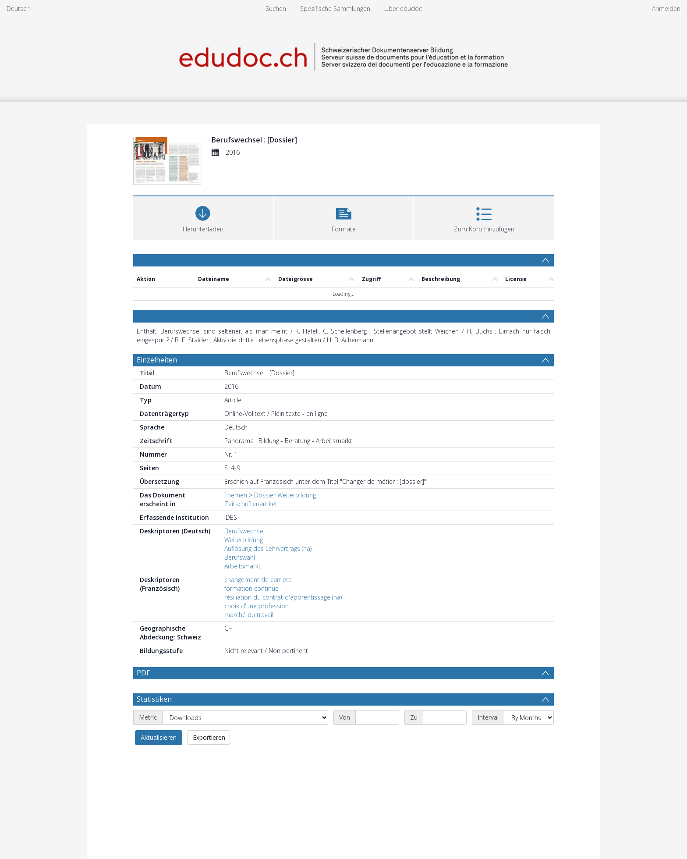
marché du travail (248, 615)
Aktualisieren (159, 737)
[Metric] (245, 717)
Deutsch (18, 8)
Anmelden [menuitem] (666, 8)
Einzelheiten (157, 360)
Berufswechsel (244, 531)
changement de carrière (258, 579)
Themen (235, 495)
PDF (143, 673)
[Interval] (529, 717)
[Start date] (377, 717)
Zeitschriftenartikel (250, 504)
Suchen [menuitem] (276, 8)
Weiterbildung (243, 540)
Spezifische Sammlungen (335, 8)
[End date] (445, 717)
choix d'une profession (256, 606)
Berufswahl (239, 557)
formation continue (251, 588)
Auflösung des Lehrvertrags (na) (268, 548)
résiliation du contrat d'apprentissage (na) (283, 597)
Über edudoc (403, 8)
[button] (344, 217)
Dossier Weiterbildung (285, 495)
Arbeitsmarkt (242, 566)
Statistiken (154, 699)
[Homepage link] (343, 55)
